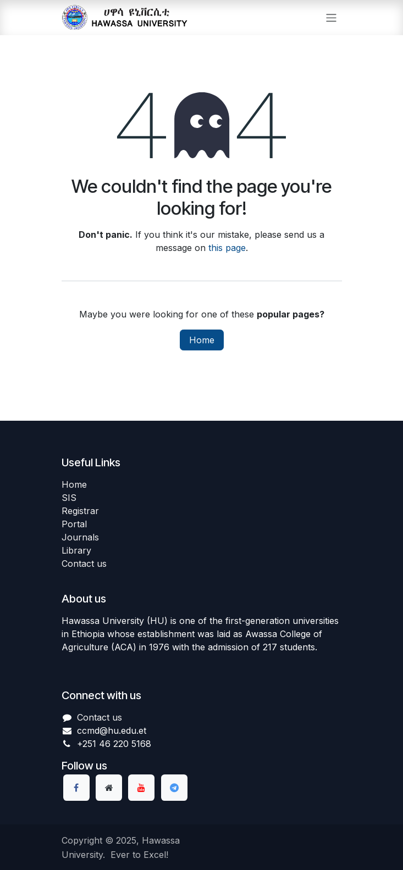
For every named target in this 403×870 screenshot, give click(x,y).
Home (201, 339)
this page (227, 247)
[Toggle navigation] (331, 17)
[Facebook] (76, 787)
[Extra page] (109, 787)
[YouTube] (141, 787)
